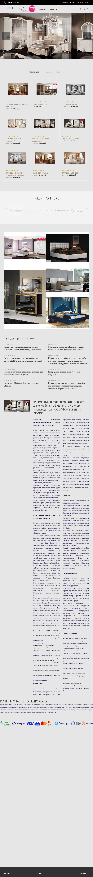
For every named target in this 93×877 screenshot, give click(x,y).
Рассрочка (80, 2)
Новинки (60, 72)
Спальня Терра (40, 104)
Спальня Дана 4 (70, 104)
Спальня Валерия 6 (70, 173)
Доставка (64, 2)
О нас (87, 2)
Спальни (42, 9)
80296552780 (12, 2)
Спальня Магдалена (70, 138)
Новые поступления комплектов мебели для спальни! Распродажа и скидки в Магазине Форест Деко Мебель (67, 386)
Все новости (30, 338)
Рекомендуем (34, 72)
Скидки (48, 72)
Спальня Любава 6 (40, 173)
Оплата (72, 2)
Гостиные (54, 9)
